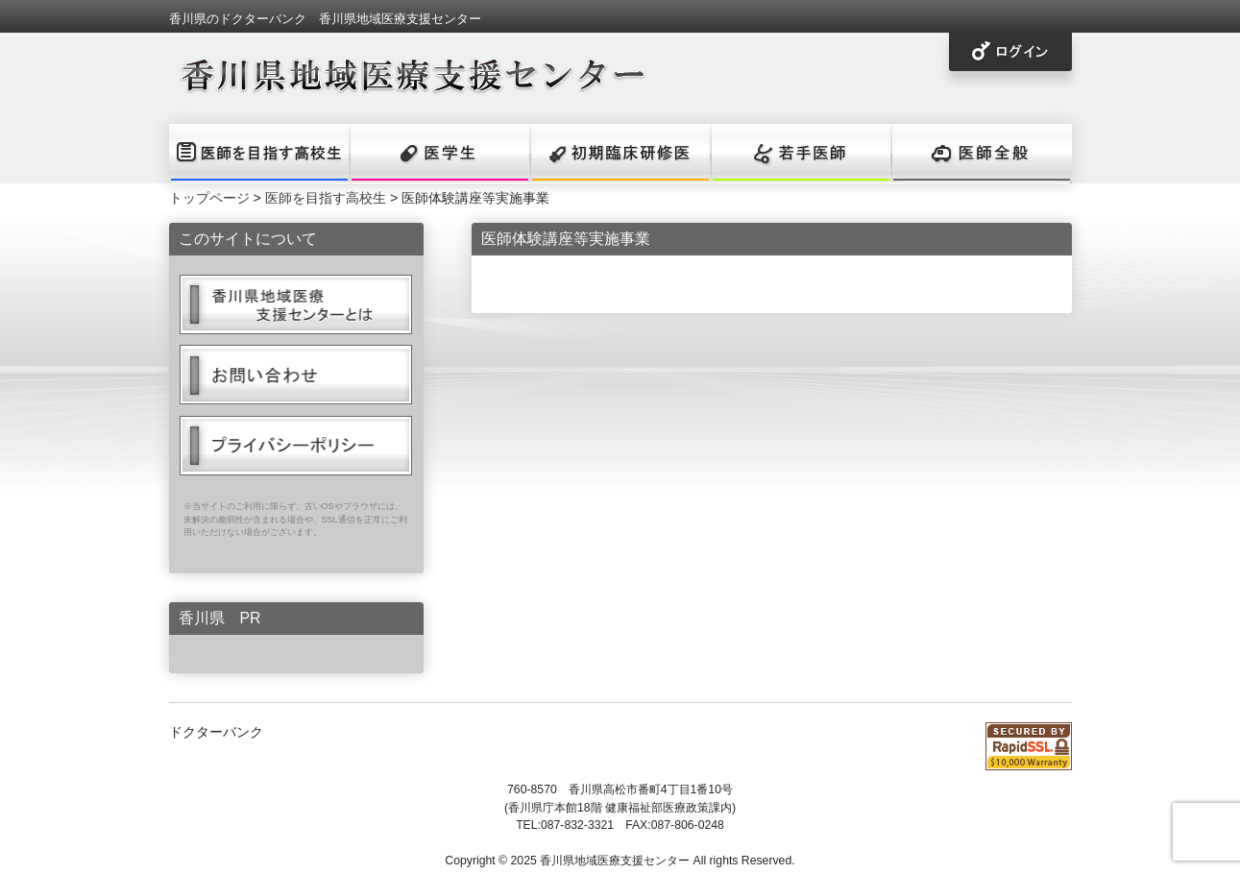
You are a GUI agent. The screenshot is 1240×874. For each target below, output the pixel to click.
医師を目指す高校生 (325, 198)
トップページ (209, 198)
